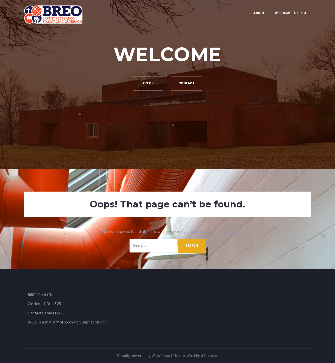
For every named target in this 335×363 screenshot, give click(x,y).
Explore (148, 83)
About (259, 13)
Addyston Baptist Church (85, 322)
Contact (187, 83)
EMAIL (58, 313)
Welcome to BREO (290, 13)
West (191, 356)
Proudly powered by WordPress (143, 356)
